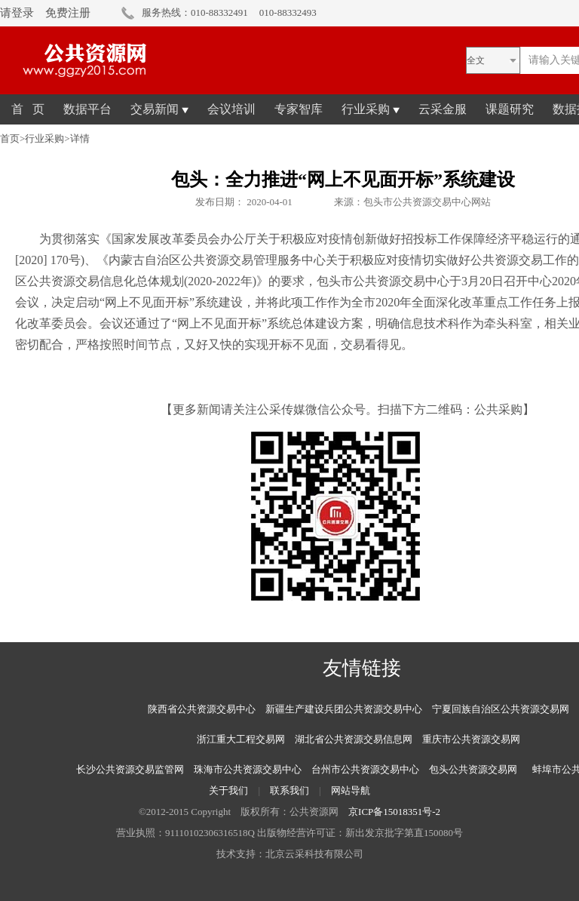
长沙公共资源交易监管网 (130, 769)
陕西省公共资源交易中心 (202, 709)
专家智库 (298, 109)
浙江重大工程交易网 (241, 739)
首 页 (27, 109)
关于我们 (228, 790)
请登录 (17, 13)
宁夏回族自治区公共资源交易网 (500, 709)
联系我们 (289, 790)
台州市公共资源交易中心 (365, 769)
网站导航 (350, 790)
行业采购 (371, 109)
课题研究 (510, 109)
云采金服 (442, 109)
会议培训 (231, 109)
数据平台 (87, 109)
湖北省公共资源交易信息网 (353, 739)
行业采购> (47, 138)
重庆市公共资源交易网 (471, 739)
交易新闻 (159, 109)
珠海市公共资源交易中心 (248, 769)
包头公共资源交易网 (473, 769)
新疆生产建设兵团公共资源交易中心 (343, 709)
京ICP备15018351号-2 (394, 811)
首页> (12, 138)
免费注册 (67, 13)
